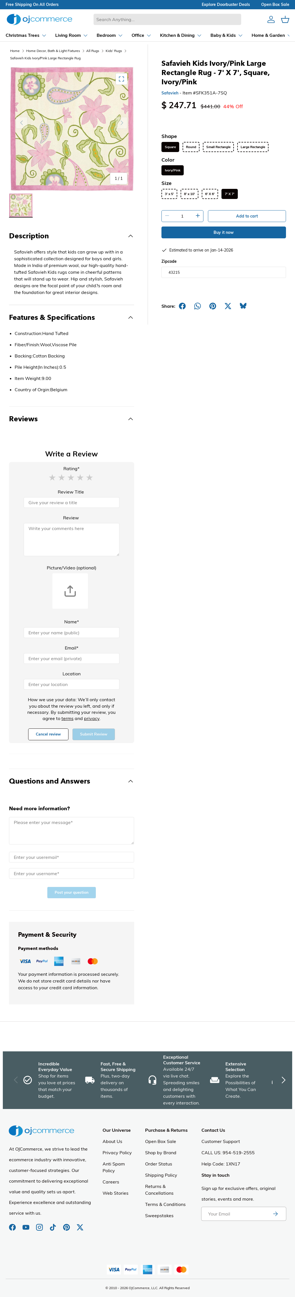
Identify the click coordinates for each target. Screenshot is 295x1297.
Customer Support (220, 1141)
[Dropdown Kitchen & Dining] (152, 35)
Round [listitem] (191, 147)
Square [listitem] (170, 147)
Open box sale (275, 4)
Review (71, 517)
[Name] (71, 632)
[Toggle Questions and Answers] (71, 781)
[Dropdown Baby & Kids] (198, 35)
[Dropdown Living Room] (42, 35)
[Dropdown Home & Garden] (243, 35)
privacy (91, 718)
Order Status (158, 1164)
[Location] (71, 684)
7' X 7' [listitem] (229, 194)
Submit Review (93, 734)
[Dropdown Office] (113, 35)
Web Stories (115, 1193)
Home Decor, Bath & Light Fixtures (53, 51)
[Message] (71, 831)
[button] (52, 477)
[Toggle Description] (71, 236)
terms (67, 718)
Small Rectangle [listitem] (218, 147)
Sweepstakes (159, 1215)
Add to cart (247, 216)
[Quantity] (182, 216)
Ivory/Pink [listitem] (172, 170)
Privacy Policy (117, 1152)
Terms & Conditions (165, 1204)
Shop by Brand (160, 1152)
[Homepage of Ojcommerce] (39, 19)
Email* (71, 648)
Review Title (71, 492)
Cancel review (48, 734)
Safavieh (169, 93)
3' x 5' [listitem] (169, 194)
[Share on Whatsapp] (197, 306)
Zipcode (169, 261)
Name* (71, 621)
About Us (112, 1141)
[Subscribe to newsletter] (275, 1214)
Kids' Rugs (114, 51)
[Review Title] (71, 502)
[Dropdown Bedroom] (81, 35)
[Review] (71, 539)
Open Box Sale (160, 1141)
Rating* (71, 468)
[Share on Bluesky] (243, 306)
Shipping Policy (161, 1175)
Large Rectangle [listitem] (253, 147)
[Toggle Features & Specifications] (71, 317)
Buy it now (224, 232)
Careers (111, 1182)
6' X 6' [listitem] (210, 194)
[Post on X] (228, 306)
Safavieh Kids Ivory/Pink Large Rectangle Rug (45, 58)
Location (72, 673)
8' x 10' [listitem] (189, 194)
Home (15, 51)
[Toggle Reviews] (71, 419)
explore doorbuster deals (226, 4)
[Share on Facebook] (182, 306)
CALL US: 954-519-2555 (228, 1152)
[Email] (71, 658)
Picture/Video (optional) (71, 568)
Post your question (71, 892)
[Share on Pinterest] (213, 306)
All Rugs (92, 51)
